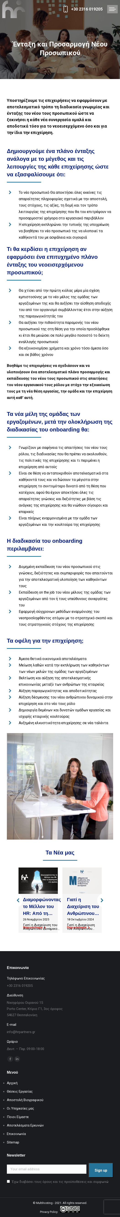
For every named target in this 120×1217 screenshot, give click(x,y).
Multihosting (44, 1203)
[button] (16, 900)
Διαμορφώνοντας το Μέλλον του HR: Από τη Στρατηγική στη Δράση (42, 913)
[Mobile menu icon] (112, 9)
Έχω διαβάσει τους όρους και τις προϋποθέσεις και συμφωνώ (60, 1182)
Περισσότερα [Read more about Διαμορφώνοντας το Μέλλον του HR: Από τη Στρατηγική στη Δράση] (34, 927)
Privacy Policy (49, 1212)
